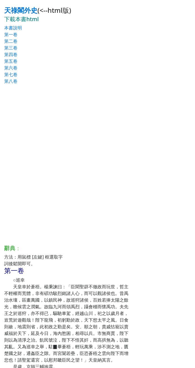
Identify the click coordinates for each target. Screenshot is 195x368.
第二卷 (10, 41)
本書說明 (13, 28)
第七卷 (10, 74)
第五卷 (10, 61)
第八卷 (10, 81)
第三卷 (10, 48)
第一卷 (10, 34)
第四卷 (10, 54)
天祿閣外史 (20, 10)
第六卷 (10, 68)
